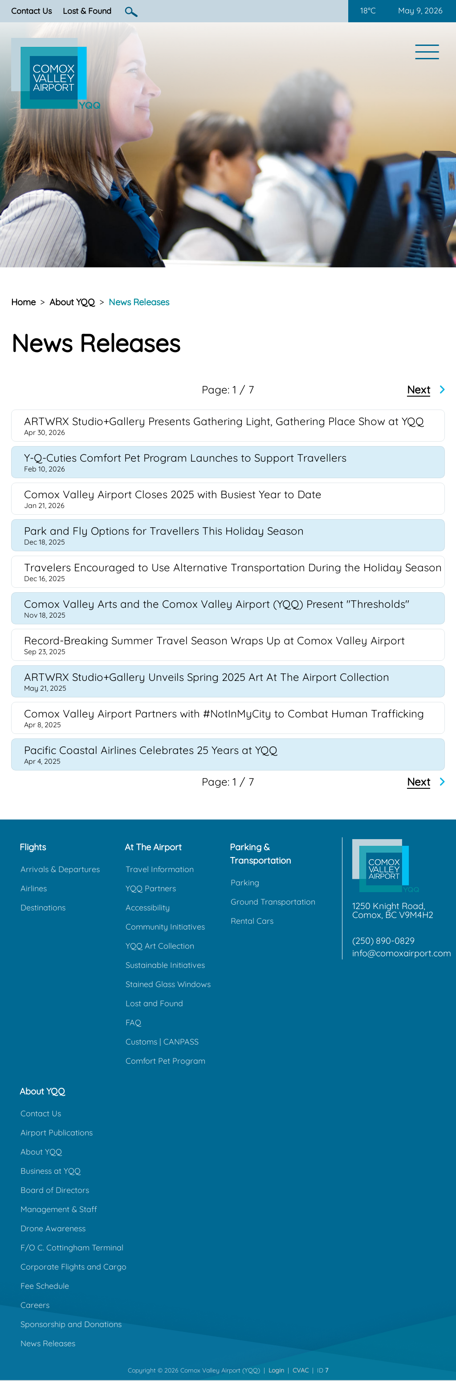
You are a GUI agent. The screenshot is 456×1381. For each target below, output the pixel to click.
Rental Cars (252, 921)
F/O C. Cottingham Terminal (71, 1247)
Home (23, 301)
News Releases (139, 301)
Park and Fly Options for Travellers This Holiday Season (164, 530)
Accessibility (148, 907)
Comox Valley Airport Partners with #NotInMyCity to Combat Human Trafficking (224, 713)
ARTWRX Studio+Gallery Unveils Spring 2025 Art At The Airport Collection (206, 677)
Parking (245, 882)
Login (276, 1370)
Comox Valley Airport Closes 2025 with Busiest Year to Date (173, 494)
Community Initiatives (165, 927)
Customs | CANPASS (162, 1042)
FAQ (133, 1022)
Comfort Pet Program (165, 1061)
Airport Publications (56, 1132)
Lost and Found (154, 1003)
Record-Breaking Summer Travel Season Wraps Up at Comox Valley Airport (214, 640)
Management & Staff (58, 1209)
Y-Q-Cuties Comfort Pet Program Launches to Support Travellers (185, 457)
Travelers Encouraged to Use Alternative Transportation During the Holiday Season (233, 567)
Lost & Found (87, 11)
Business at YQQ (50, 1171)
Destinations (42, 907)
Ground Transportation (273, 902)
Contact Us (31, 11)
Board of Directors (54, 1190)
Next (418, 389)
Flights (33, 846)
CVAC (301, 1370)
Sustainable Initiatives (165, 965)
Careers (34, 1305)
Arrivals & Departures (60, 869)
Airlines (33, 888)
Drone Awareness (53, 1228)
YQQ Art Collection (160, 946)
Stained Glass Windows (168, 984)
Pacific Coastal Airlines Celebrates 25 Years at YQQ (150, 750)
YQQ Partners (151, 888)
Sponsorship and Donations (71, 1324)
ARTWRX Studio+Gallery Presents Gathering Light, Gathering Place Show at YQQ (224, 421)
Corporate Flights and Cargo (73, 1267)
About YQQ (72, 301)
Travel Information (160, 869)
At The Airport (153, 846)
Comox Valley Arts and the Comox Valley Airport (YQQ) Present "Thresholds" (216, 604)
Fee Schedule (44, 1286)
